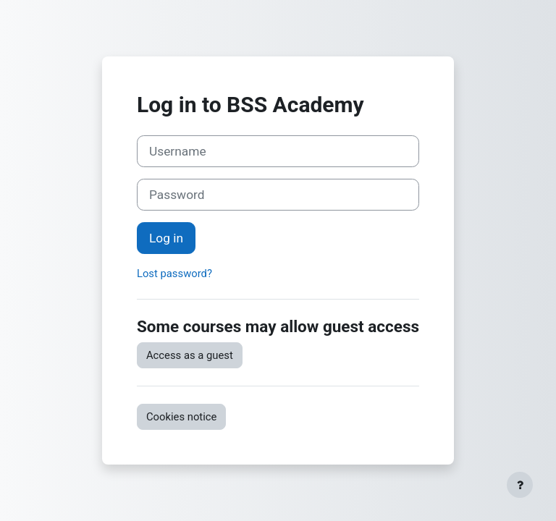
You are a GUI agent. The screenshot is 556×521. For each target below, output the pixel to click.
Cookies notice (181, 416)
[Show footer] (520, 485)
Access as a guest (189, 355)
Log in (166, 238)
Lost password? (174, 273)
